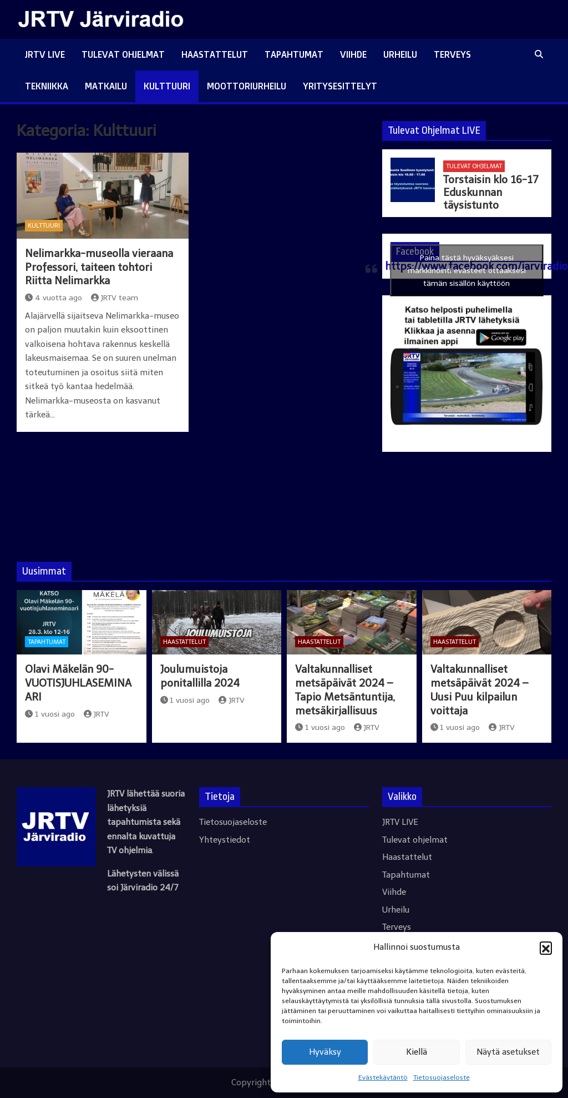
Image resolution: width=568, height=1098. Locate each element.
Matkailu (106, 86)
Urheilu (400, 54)
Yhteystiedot (224, 840)
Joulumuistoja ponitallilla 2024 (200, 676)
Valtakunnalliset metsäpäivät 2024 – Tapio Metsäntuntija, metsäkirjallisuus (345, 690)
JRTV (97, 714)
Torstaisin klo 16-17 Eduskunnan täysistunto (491, 192)
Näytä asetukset (508, 1052)
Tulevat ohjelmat (123, 54)
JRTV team (115, 298)
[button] (545, 947)
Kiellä (416, 1052)
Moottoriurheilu (246, 86)
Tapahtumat (294, 54)
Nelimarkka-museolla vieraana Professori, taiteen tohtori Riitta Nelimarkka (99, 267)
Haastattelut (214, 54)
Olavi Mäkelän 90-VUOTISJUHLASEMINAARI (78, 683)
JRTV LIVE (45, 54)
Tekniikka (46, 86)
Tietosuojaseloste (441, 1077)
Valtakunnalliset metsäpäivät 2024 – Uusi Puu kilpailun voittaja (479, 690)
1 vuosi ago (50, 714)
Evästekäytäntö (383, 1077)
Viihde (353, 54)
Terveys (452, 54)
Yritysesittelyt (340, 86)
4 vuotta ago (53, 298)
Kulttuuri (167, 86)
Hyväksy (325, 1052)
